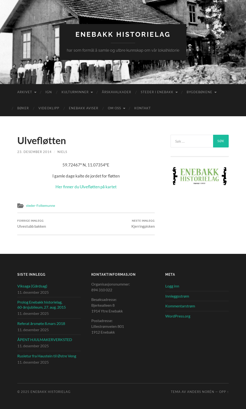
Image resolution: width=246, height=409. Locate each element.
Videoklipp (48, 108)
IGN (48, 92)
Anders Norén (200, 392)
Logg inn (172, 286)
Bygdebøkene (199, 92)
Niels (62, 152)
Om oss (114, 108)
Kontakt (142, 108)
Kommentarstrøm (180, 306)
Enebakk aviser (83, 108)
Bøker (23, 108)
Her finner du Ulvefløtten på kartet (86, 186)
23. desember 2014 (34, 152)
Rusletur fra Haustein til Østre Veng (46, 356)
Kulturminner (75, 92)
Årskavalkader (116, 92)
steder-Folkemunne (40, 206)
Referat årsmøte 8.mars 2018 (41, 323)
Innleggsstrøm (177, 296)
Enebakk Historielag (123, 34)
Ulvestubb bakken (31, 223)
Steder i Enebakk (157, 92)
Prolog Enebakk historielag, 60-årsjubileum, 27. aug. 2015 (41, 304)
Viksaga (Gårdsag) (32, 286)
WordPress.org (177, 316)
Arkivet (24, 92)
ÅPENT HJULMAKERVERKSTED (44, 339)
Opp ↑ (224, 392)
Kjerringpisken (143, 223)
